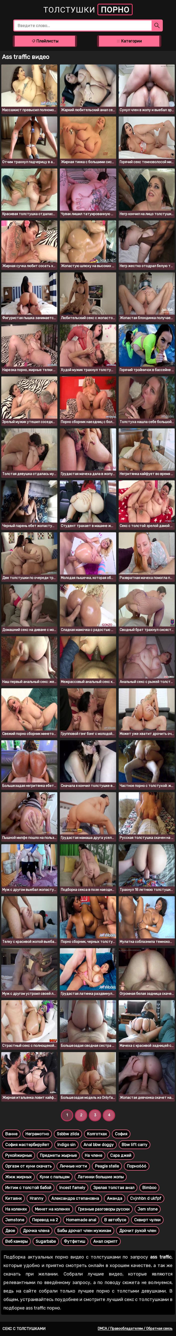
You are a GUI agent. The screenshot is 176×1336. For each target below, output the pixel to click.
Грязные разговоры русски (104, 1209)
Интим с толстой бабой (28, 1187)
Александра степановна (75, 1198)
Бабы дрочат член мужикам (84, 1230)
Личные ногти (73, 1166)
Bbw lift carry (134, 1144)
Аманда (114, 1198)
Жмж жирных (18, 1177)
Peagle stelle (107, 1166)
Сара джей (120, 1155)
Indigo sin (66, 1144)
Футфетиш (74, 1241)
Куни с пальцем (55, 1177)
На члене (93, 1155)
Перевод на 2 (45, 1220)
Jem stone (148, 1209)
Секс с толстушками (23, 1329)
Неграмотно (37, 1134)
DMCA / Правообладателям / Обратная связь (135, 1329)
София (121, 1134)
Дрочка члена (36, 1230)
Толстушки (88, 9)
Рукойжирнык (18, 1155)
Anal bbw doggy (99, 1144)
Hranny (36, 1198)
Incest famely (72, 1187)
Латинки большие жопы (101, 1177)
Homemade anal (81, 1220)
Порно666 (136, 1166)
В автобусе (115, 1220)
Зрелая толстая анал (113, 1187)
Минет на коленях (52, 1209)
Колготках (97, 1134)
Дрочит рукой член (137, 1230)
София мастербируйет (27, 1144)
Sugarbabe (46, 1241)
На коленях (16, 1209)
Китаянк (13, 1198)
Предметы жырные (58, 1155)
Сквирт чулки (147, 1220)
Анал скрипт (105, 1241)
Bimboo (149, 1187)
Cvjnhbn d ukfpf (145, 1198)
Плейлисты (44, 41)
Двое (10, 1230)
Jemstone (14, 1220)
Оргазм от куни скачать (28, 1166)
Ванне (11, 1134)
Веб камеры (16, 1241)
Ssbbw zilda (68, 1134)
